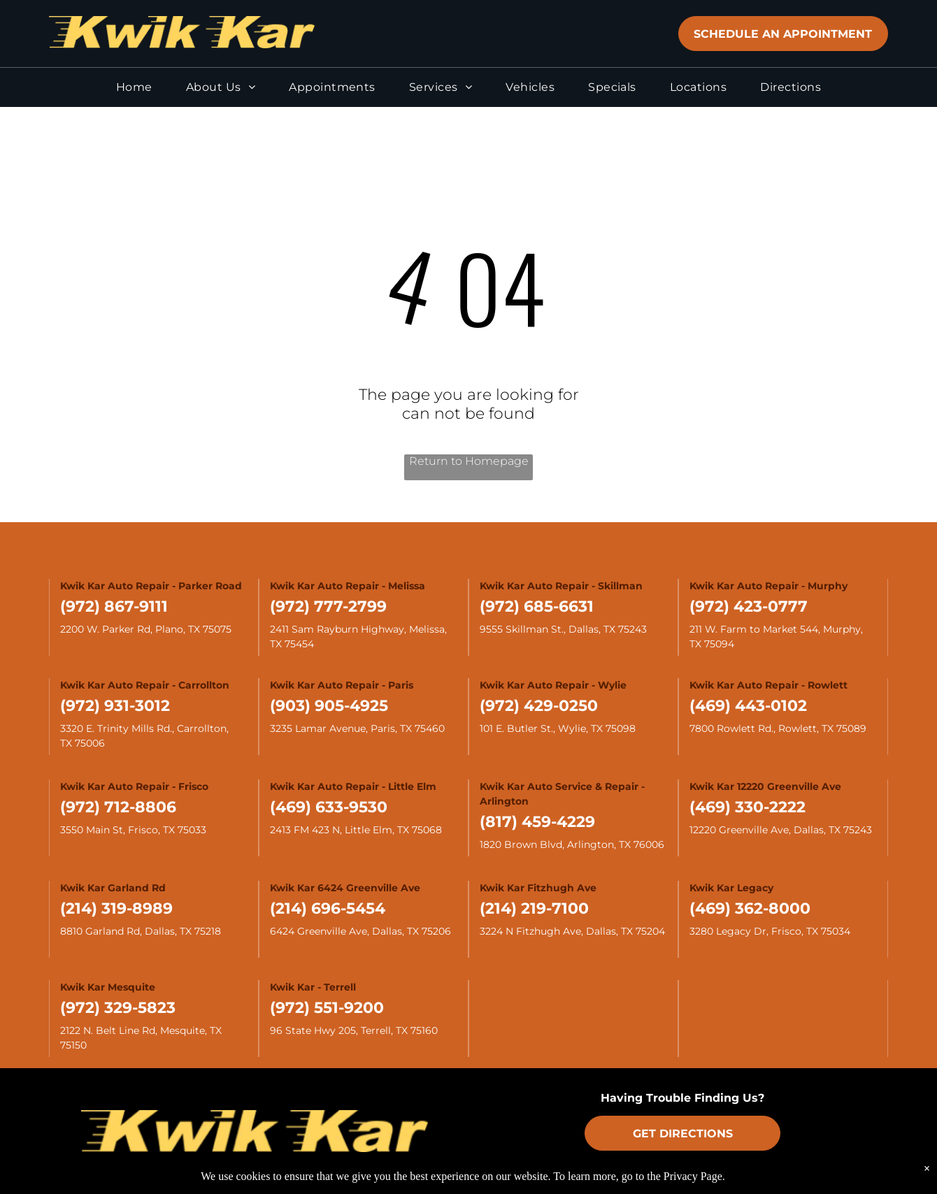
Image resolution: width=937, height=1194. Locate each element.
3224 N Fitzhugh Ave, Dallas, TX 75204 (572, 931)
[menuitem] (134, 92)
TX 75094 (711, 644)
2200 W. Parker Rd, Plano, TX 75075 (145, 629)
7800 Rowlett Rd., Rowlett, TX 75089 (777, 728)
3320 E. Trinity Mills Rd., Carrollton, (145, 728)
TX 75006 (82, 743)
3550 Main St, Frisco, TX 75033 (133, 829)
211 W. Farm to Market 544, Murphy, (777, 629)
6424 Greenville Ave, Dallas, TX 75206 (360, 931)
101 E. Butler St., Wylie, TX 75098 (558, 728)
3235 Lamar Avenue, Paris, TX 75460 (357, 728)
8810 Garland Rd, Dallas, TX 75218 (140, 931)
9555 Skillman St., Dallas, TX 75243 (563, 629)
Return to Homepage (469, 461)
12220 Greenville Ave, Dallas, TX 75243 (780, 829)
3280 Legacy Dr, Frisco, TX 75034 (769, 931)
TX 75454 (292, 644)
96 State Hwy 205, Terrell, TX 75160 (354, 1030)
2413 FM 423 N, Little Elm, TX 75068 (356, 829)
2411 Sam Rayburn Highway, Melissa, (360, 629)
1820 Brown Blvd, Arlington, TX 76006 (572, 844)
